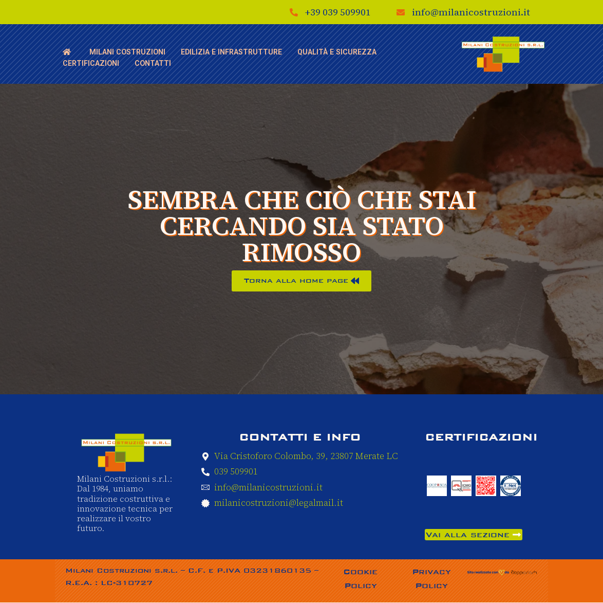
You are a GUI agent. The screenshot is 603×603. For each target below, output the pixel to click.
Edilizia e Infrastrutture (229, 50)
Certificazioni (90, 58)
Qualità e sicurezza (333, 50)
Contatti (151, 58)
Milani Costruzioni (126, 50)
